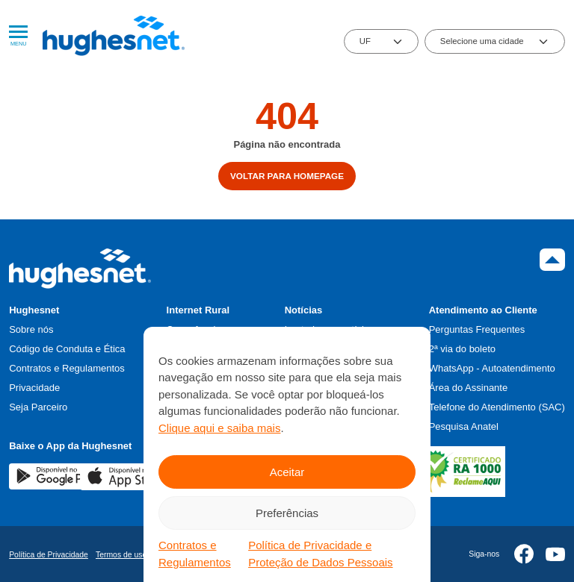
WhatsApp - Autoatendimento (492, 368)
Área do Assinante (468, 387)
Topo (552, 259)
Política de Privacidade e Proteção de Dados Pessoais (320, 554)
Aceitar (287, 472)
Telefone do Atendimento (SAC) (497, 407)
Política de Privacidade (48, 555)
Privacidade (34, 387)
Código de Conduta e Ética (67, 348)
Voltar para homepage (287, 176)
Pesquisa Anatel (464, 426)
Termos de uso (121, 555)
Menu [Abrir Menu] (18, 36)
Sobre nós (31, 329)
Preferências (287, 513)
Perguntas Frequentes (477, 329)
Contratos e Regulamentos (194, 554)
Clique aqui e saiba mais (219, 428)
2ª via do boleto (462, 348)
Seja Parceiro (38, 407)
